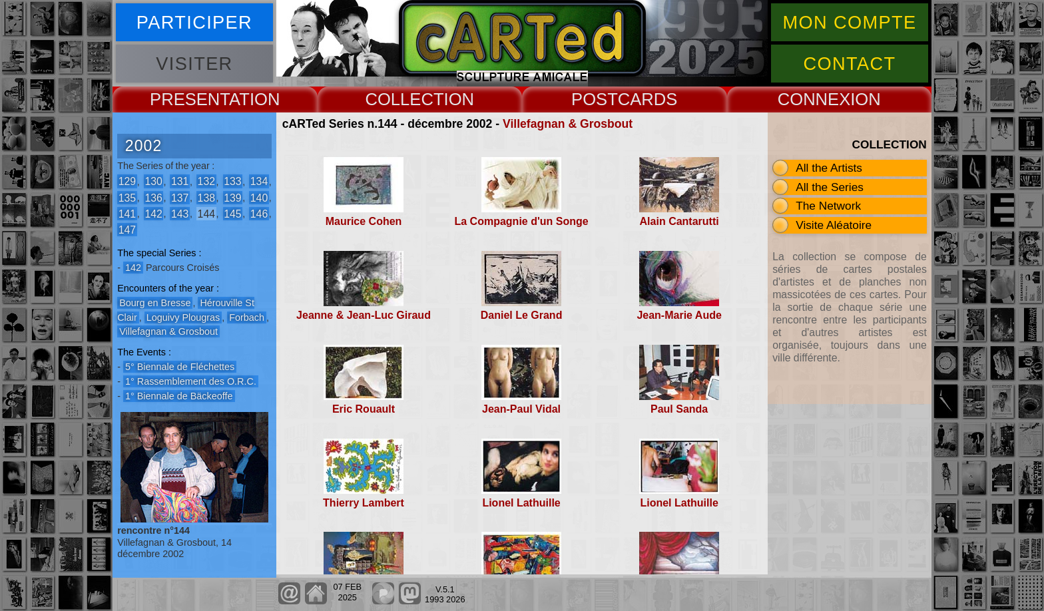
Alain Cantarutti (679, 221)
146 (259, 213)
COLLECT (404, 99)
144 (206, 213)
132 (206, 181)
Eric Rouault (363, 409)
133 (232, 181)
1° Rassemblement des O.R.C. (190, 381)
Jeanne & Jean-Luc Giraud (363, 315)
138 (206, 197)
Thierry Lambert (363, 503)
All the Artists (829, 167)
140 (259, 197)
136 (153, 197)
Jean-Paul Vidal (521, 409)
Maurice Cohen (364, 221)
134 (259, 181)
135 (127, 197)
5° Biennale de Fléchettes (179, 366)
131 (179, 181)
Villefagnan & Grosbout (568, 123)
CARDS (648, 99)
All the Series (830, 187)
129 (127, 181)
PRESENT (189, 99)
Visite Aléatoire (834, 225)
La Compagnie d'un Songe (521, 221)
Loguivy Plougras (183, 317)
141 (127, 213)
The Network (828, 205)
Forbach (246, 317)
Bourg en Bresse (154, 303)
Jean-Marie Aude (679, 315)
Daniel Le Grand (522, 315)
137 (179, 197)
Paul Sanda (679, 409)
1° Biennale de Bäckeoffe (179, 396)
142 (153, 213)
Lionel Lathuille (521, 503)
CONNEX (814, 99)
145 (232, 213)
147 (127, 229)
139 (232, 197)
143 (179, 213)
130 (153, 181)
